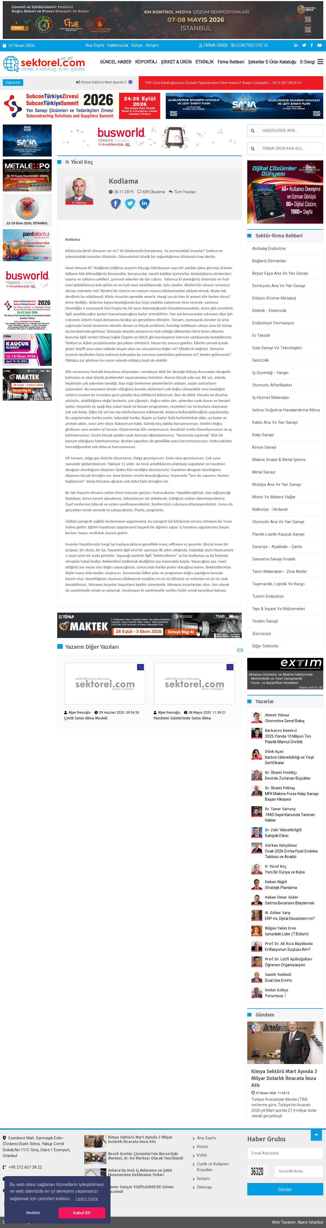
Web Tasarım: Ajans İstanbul (297, 1222)
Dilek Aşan (274, 751)
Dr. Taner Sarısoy (280, 809)
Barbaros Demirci (281, 730)
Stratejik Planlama (281, 887)
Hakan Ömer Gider (281, 897)
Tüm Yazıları (182, 192)
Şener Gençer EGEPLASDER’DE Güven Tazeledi (140, 1189)
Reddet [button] (33, 1213)
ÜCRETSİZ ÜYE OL (250, 45)
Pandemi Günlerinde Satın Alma (182, 718)
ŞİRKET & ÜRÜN (176, 62)
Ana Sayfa (94, 45)
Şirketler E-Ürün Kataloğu (272, 62)
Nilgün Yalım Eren (280, 928)
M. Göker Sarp (278, 913)
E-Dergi (307, 62)
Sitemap (204, 1187)
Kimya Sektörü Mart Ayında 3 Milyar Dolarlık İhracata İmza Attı (284, 1078)
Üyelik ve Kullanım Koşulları (213, 1166)
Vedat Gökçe (276, 990)
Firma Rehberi (230, 62)
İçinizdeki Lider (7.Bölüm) (287, 934)
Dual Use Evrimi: (279, 980)
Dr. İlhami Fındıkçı (281, 772)
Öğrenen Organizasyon (285, 965)
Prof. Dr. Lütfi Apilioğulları (288, 959)
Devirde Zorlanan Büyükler (288, 778)
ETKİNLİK (204, 62)
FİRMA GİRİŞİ (213, 45)
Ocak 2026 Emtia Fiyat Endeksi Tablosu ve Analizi (291, 854)
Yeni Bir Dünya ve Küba (285, 872)
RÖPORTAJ (146, 62)
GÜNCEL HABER (115, 62)
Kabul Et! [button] (82, 1213)
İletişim (152, 45)
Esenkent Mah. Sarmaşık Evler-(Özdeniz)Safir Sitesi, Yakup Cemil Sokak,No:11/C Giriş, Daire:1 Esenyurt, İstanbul (36, 1147)
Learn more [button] (86, 1198)
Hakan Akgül (276, 882)
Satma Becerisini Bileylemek (289, 903)
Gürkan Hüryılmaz (281, 845)
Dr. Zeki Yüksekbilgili (283, 830)
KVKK (202, 1155)
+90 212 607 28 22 (22, 1167)
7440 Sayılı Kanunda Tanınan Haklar (290, 817)
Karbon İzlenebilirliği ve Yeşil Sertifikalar (289, 760)
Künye (137, 45)
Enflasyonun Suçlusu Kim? (288, 949)
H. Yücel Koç (275, 866)
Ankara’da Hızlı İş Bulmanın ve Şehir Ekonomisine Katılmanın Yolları (140, 1172)
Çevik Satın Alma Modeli (85, 718)
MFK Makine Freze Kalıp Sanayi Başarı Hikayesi (292, 796)
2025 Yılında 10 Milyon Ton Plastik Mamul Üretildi (288, 739)
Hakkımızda (117, 45)
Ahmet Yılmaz (277, 715)
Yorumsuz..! (275, 996)
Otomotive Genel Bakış (284, 721)
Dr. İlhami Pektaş (280, 788)
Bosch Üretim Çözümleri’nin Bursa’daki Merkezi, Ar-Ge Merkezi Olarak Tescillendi (145, 1156)
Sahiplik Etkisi (276, 835)
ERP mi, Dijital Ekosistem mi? (290, 918)
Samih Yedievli (278, 974)
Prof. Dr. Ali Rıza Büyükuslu (289, 943)
